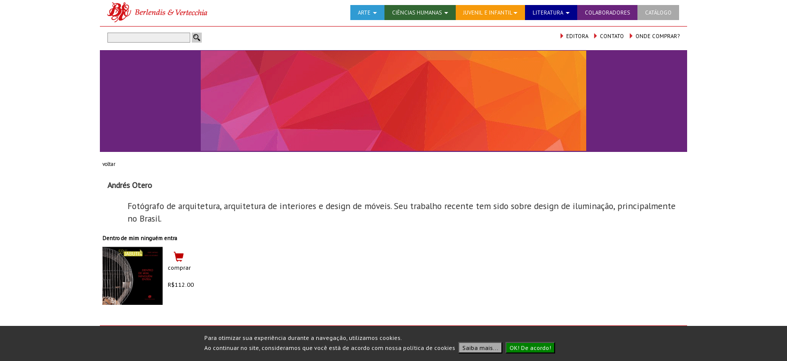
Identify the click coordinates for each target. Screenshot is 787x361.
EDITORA (573, 36)
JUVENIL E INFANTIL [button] (490, 12)
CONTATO (608, 36)
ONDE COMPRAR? (654, 36)
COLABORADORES (607, 12)
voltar (108, 163)
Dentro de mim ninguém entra (139, 238)
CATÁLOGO (658, 12)
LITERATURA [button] (551, 12)
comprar (179, 267)
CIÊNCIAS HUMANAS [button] (420, 12)
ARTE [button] (367, 12)
